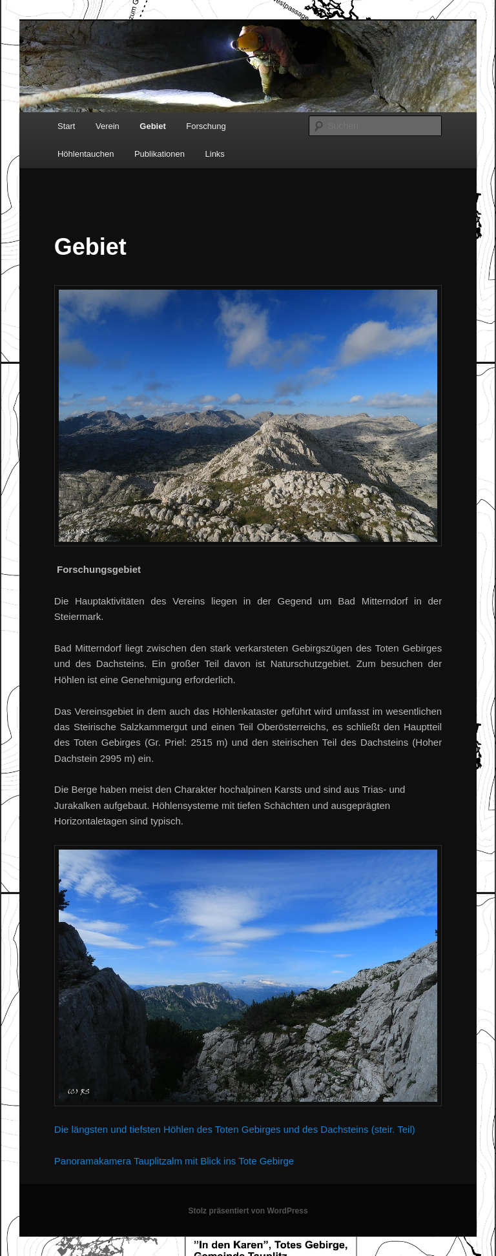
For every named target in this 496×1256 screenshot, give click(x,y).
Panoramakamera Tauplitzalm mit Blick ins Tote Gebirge (174, 1160)
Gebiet (152, 126)
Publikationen (159, 154)
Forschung (205, 126)
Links (215, 154)
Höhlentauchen (85, 154)
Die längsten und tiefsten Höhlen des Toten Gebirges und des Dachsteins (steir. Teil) (234, 1129)
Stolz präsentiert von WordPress (247, 1210)
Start (66, 126)
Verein (107, 126)
